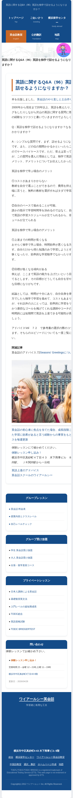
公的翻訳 (36, 36)
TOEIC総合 (17, 614)
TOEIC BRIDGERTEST (23, 629)
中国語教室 (15, 764)
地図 (57, 36)
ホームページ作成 (47, 764)
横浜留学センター (57, 22)
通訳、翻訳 (29, 764)
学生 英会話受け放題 (22, 550)
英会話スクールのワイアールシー (32, 475)
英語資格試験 (18, 621)
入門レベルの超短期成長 (24, 606)
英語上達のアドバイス (25, 470)
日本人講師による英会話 (24, 591)
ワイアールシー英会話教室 (51, 757)
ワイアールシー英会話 (36, 699)
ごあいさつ (36, 19)
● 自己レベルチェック (20, 524)
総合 (11, 757)
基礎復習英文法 (19, 599)
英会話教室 (16, 36)
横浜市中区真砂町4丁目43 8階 (23, 674)
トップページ (16, 19)
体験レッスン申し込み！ (27, 452)
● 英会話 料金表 (17, 509)
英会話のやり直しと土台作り (54, 99)
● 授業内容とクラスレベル (23, 516)
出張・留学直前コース (22, 565)
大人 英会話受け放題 (22, 557)
